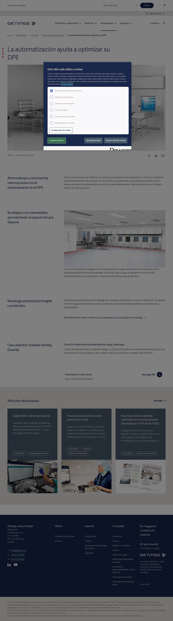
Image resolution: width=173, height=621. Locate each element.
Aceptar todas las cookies (116, 140)
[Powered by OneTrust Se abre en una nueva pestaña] (119, 148)
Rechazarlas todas (93, 140)
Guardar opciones (57, 140)
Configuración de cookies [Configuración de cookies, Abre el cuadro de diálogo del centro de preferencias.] (61, 130)
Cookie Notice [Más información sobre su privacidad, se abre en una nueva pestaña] (66, 84)
